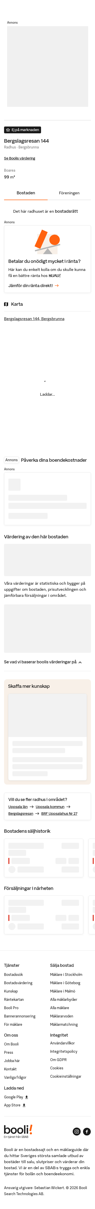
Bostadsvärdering (18, 983)
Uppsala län (18, 806)
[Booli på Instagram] (77, 1132)
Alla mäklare (59, 1008)
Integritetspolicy (63, 1051)
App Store (15, 1105)
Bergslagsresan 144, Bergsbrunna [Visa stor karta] (34, 318)
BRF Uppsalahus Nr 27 (59, 813)
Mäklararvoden (61, 1016)
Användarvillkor (62, 1043)
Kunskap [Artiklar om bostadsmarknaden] (11, 991)
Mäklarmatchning (64, 1024)
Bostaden (26, 192)
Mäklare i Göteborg (65, 983)
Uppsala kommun (50, 806)
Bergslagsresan (20, 813)
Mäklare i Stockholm (66, 974)
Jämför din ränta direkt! (33, 285)
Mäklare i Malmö (62, 991)
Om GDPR (58, 1060)
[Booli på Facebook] (87, 1132)
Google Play (16, 1097)
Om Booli (11, 1044)
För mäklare (13, 1024)
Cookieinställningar (65, 1076)
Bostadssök (13, 974)
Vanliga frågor (15, 1077)
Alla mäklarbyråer (63, 999)
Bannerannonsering (19, 1016)
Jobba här (12, 1061)
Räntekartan (14, 999)
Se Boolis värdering (19, 158)
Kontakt (10, 1069)
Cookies (56, 1068)
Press (8, 1052)
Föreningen (69, 192)
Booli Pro (11, 1008)
